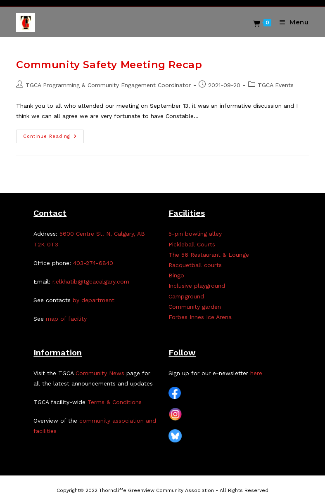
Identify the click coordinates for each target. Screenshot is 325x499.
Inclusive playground (196, 285)
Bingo (176, 275)
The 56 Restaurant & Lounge (208, 254)
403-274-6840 (93, 263)
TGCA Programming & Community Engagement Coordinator (108, 85)
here (256, 373)
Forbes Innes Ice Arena (200, 317)
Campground (186, 296)
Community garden (194, 306)
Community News (100, 373)
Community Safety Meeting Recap (109, 65)
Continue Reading (53, 138)
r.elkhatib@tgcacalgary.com (90, 281)
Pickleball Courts (191, 244)
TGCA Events (276, 85)
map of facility (66, 318)
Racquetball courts (195, 265)
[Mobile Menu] (291, 22)
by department (93, 300)
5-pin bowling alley (195, 233)
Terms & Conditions (115, 402)
